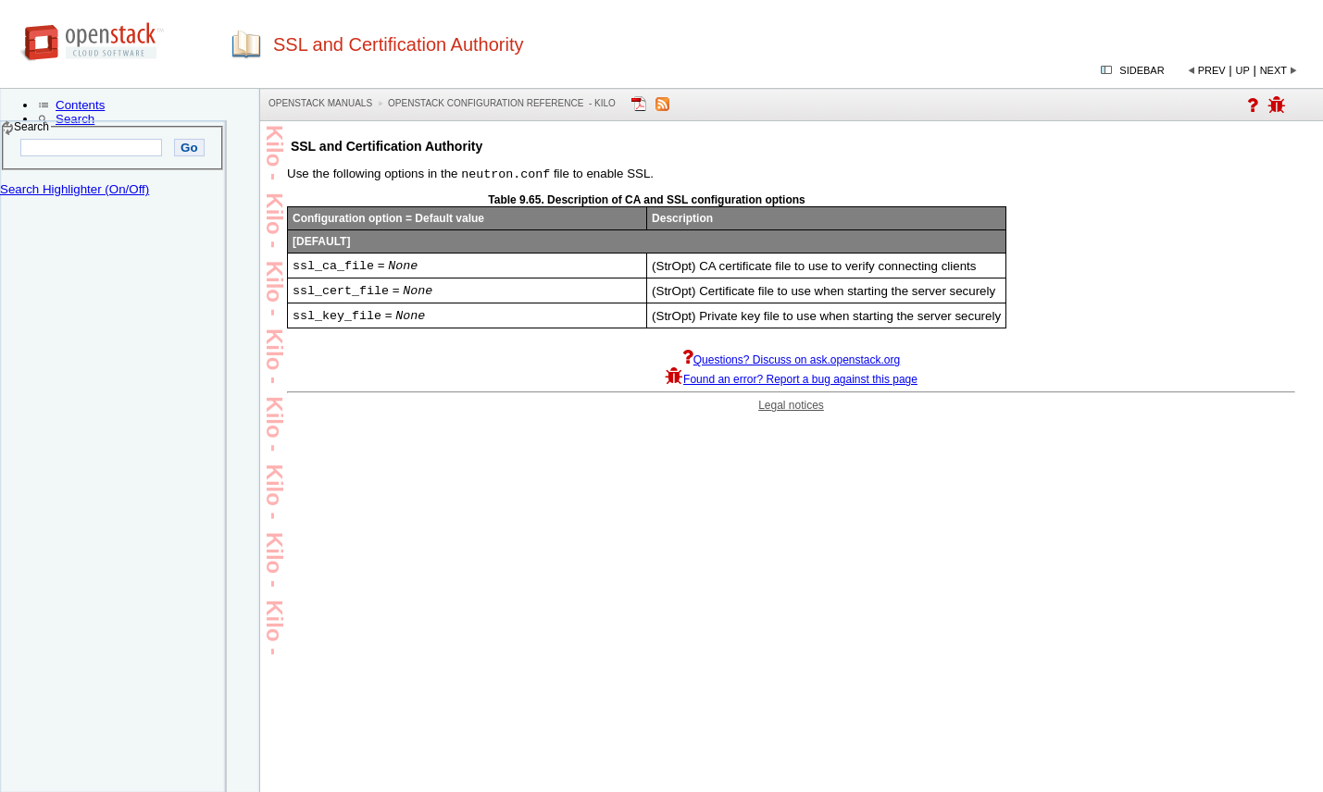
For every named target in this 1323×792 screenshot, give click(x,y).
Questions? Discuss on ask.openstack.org (791, 367)
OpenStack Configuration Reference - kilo (502, 103)
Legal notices (791, 412)
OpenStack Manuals (320, 103)
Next (1273, 70)
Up (1243, 70)
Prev (1212, 70)
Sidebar (1141, 70)
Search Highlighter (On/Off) (74, 189)
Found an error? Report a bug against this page (791, 386)
